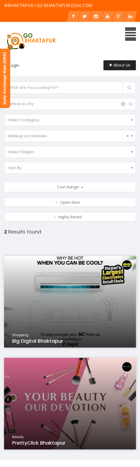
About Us (119, 65)
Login (14, 65)
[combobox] (70, 120)
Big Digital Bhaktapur (37, 341)
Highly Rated (70, 217)
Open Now (70, 202)
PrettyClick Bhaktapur (39, 442)
